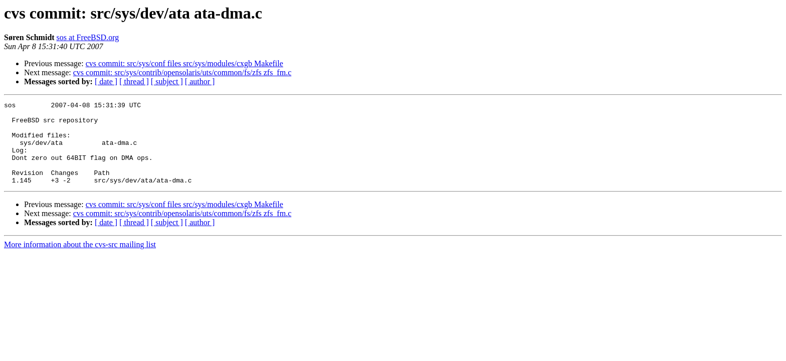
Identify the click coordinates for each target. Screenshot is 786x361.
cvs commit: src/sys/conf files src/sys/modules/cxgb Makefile (184, 63)
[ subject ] (167, 81)
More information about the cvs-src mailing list (80, 261)
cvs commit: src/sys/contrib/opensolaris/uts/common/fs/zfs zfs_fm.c (182, 72)
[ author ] (200, 81)
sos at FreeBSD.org (88, 37)
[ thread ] (134, 81)
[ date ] (106, 81)
